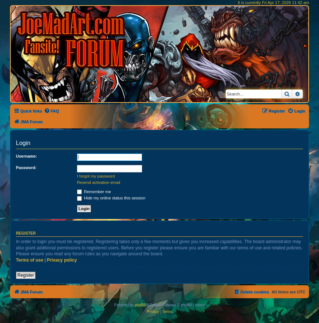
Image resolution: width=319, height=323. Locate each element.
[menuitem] (51, 111)
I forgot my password (96, 176)
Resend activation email (98, 182)
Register (25, 275)
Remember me (94, 191)
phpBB (140, 305)
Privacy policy (62, 260)
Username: (26, 156)
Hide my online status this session (111, 198)
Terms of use (29, 260)
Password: (26, 167)
